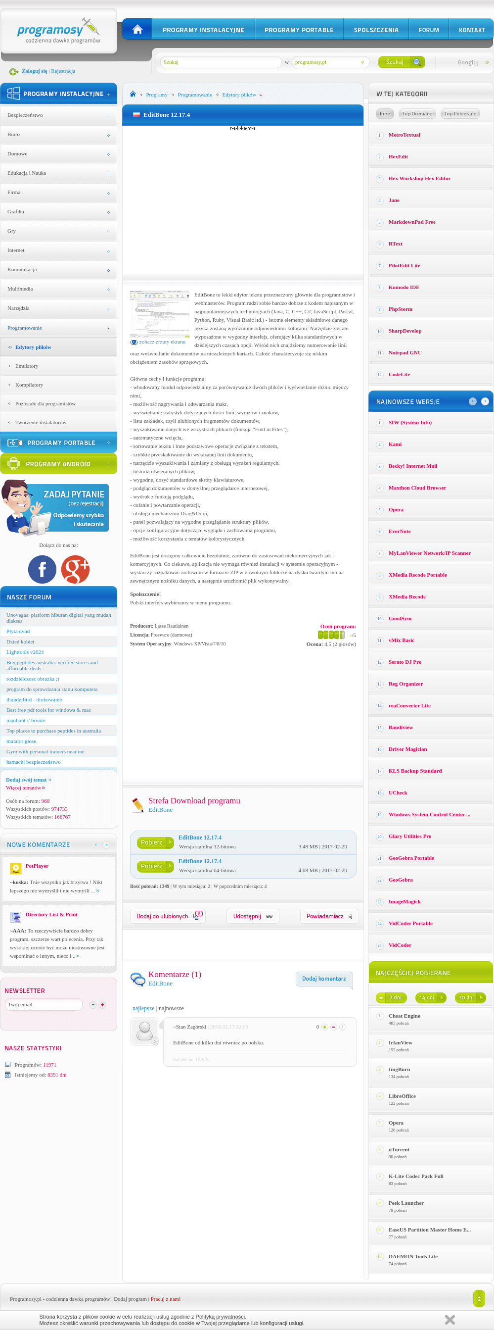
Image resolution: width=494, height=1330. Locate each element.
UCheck (398, 792)
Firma (13, 192)
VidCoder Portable (411, 923)
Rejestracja (63, 71)
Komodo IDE (404, 287)
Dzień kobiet (20, 641)
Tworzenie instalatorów (40, 422)
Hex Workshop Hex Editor (419, 178)
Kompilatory (29, 385)
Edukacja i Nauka (26, 173)
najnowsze (171, 1008)
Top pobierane (460, 113)
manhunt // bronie (25, 720)
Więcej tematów (25, 787)
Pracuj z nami (165, 1299)
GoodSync (400, 618)
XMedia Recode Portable (418, 575)
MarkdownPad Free (412, 222)
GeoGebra (401, 880)
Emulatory (26, 366)
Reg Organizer (406, 684)
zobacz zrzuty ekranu (157, 342)
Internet (15, 250)
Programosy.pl (26, 1299)
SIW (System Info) (410, 422)
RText (396, 243)
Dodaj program (130, 1299)
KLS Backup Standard (415, 771)
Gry (11, 231)
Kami (395, 444)
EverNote (400, 531)
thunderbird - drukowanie (34, 699)
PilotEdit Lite (404, 265)
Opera (396, 509)
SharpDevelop (405, 331)
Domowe (17, 153)
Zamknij (450, 1320)
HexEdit (398, 156)
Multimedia (20, 289)
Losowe (385, 113)
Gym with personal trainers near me (45, 751)
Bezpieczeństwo (25, 115)
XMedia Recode (407, 596)
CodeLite (399, 374)
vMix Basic (401, 640)
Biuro (13, 134)
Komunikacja (22, 269)
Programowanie (24, 328)
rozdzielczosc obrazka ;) (32, 679)
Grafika (15, 211)
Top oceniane (417, 113)
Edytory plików (33, 347)
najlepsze (144, 1008)
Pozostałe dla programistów (45, 403)
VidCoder (400, 945)
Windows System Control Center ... (429, 814)
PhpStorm (400, 309)
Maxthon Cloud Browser (418, 488)
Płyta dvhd (18, 631)
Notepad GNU (405, 352)
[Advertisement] (243, 200)
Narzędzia (18, 308)
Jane (394, 200)
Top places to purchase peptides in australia (53, 731)
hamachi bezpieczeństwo (33, 762)
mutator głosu (21, 741)
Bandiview (401, 727)
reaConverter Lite (410, 705)
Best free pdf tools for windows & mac (48, 710)
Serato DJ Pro (405, 662)
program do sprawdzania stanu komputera (52, 689)
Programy (157, 95)
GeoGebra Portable (411, 858)
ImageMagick (405, 901)
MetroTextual (404, 135)
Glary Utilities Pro (410, 836)
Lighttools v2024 (25, 652)
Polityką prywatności (220, 1317)
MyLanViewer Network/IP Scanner (430, 553)
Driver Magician (408, 749)
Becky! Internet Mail (413, 466)
